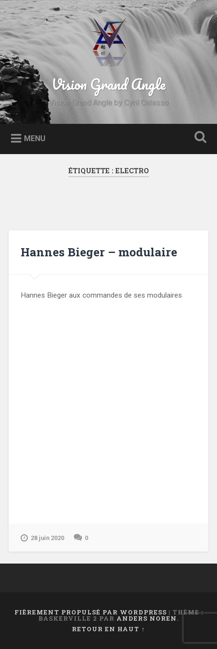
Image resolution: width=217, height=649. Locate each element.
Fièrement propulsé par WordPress (90, 612)
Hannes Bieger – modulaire (99, 252)
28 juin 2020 (42, 538)
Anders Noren (146, 618)
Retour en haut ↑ (108, 629)
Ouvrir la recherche (198, 138)
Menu (35, 138)
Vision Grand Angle (108, 84)
